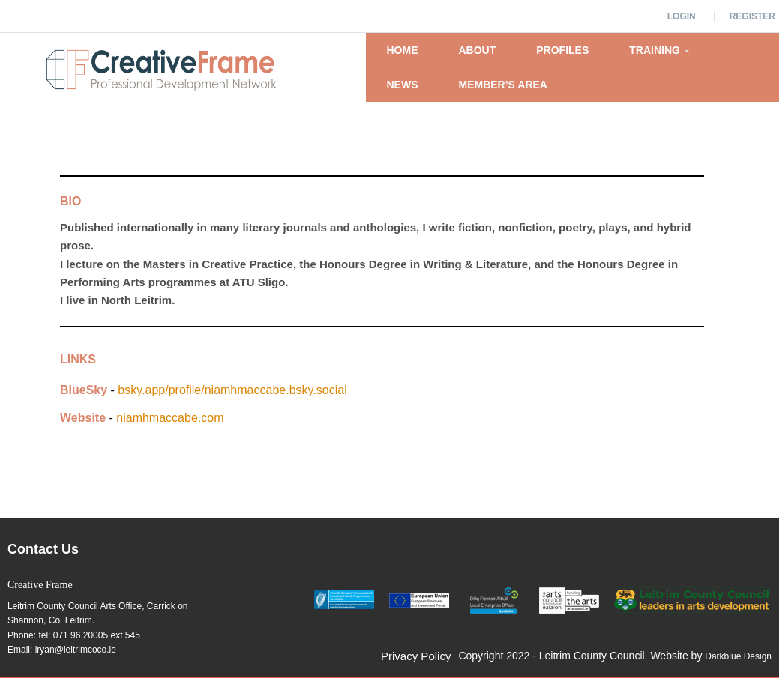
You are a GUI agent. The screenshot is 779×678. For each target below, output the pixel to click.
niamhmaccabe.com (169, 417)
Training (659, 50)
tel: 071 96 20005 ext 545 (88, 635)
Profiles (562, 50)
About (477, 50)
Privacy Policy (416, 656)
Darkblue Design (738, 656)
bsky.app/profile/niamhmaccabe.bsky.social (232, 390)
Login (681, 16)
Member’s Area (502, 85)
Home (402, 50)
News (402, 85)
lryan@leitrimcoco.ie (75, 649)
